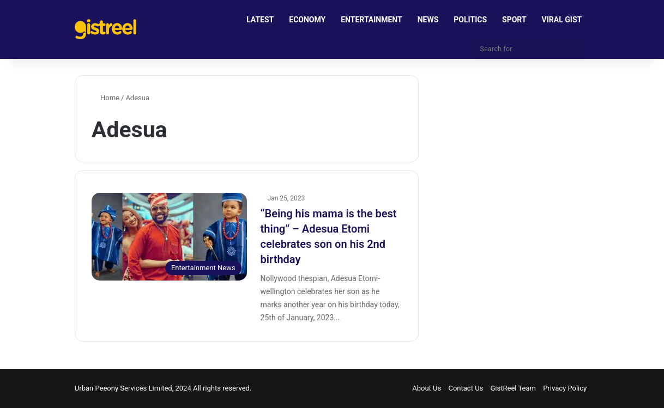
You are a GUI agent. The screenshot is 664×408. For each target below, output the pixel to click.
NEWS (428, 19)
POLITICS (470, 19)
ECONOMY (307, 19)
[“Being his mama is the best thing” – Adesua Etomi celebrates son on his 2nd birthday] (169, 237)
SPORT (514, 19)
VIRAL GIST (562, 19)
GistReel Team (513, 388)
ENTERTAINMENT (371, 19)
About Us (426, 388)
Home (105, 98)
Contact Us (465, 388)
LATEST (260, 19)
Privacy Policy (565, 388)
